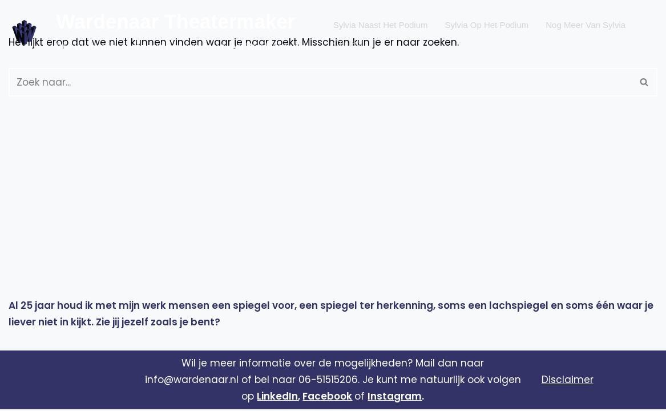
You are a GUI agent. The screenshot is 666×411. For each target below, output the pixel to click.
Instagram (395, 398)
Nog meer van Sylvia (585, 24)
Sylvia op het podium (487, 24)
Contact (348, 40)
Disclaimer (568, 381)
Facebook (327, 398)
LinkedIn (277, 398)
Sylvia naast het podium (380, 24)
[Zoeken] (320, 82)
